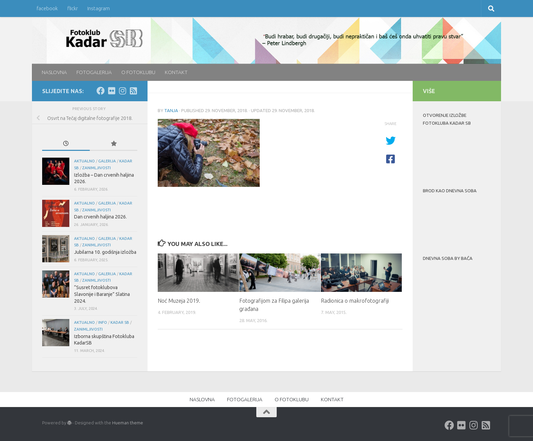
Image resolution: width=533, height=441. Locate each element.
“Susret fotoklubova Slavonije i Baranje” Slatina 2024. (102, 294)
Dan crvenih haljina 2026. (100, 216)
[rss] (133, 91)
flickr (72, 8)
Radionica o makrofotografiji (355, 301)
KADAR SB (119, 322)
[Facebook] (101, 91)
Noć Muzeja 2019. (179, 301)
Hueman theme (127, 422)
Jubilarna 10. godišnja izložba (105, 252)
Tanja (171, 110)
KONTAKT (176, 72)
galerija (107, 161)
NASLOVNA (54, 72)
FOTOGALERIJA (94, 72)
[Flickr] (111, 91)
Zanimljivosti (96, 167)
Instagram (98, 8)
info (102, 322)
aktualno (84, 161)
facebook (47, 8)
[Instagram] (122, 91)
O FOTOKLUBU (138, 72)
